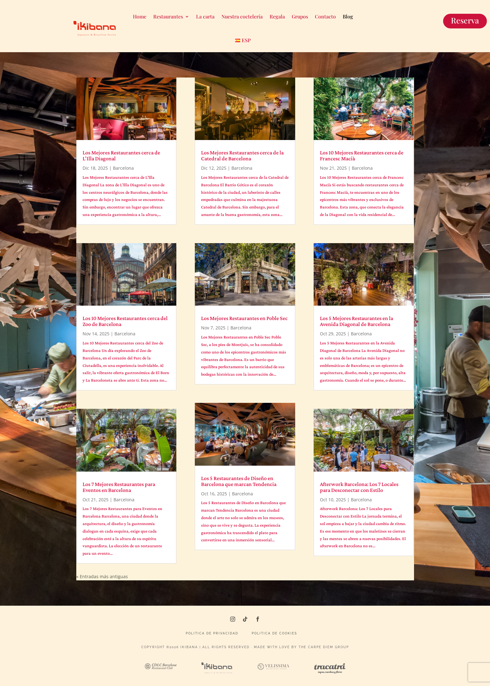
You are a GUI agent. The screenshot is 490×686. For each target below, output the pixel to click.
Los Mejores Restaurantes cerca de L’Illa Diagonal (121, 155)
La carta (205, 16)
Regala (277, 16)
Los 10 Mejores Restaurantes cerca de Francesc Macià (361, 155)
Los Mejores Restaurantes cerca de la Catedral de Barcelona (242, 155)
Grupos (300, 16)
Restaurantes (168, 16)
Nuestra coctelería (242, 16)
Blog (348, 16)
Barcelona (123, 168)
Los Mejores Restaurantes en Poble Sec (244, 318)
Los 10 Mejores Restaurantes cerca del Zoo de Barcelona (125, 321)
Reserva (465, 20)
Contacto (325, 16)
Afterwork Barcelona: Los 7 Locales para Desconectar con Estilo (359, 487)
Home (139, 16)
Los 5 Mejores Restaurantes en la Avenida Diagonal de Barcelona (356, 321)
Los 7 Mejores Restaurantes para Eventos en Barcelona (119, 487)
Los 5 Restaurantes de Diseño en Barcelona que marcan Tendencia (238, 481)
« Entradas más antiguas (102, 576)
